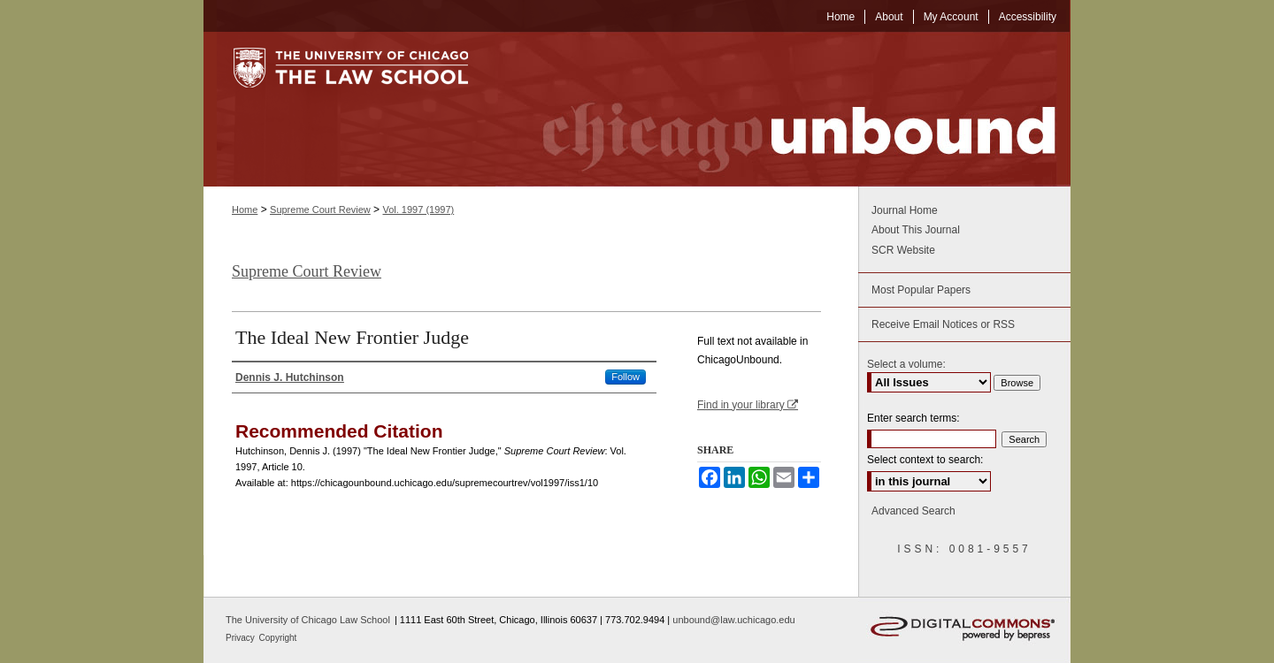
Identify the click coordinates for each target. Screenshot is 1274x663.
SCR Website (903, 250)
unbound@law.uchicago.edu (733, 619)
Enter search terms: (913, 418)
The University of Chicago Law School (308, 619)
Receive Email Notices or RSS (943, 324)
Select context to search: (925, 459)
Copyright (278, 638)
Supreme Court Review (320, 209)
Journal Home (904, 210)
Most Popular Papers (921, 290)
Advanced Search (913, 511)
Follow (625, 376)
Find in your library (747, 405)
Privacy (241, 638)
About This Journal (915, 230)
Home (244, 209)
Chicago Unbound (783, 109)
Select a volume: (906, 364)
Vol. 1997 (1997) (418, 209)
